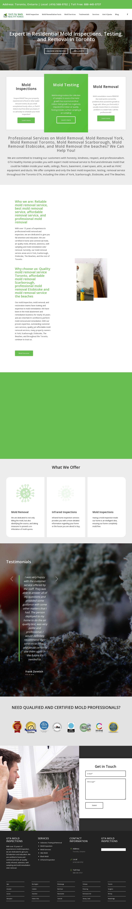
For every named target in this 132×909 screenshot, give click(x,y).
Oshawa (85, 876)
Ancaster (9, 881)
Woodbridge (111, 891)
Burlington (35, 876)
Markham (60, 881)
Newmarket (60, 886)
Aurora (8, 886)
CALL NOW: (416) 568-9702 (56, 51)
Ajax (8, 876)
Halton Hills (35, 891)
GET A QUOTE (79, 51)
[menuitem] (20, 14)
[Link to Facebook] (127, 14)
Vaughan (110, 881)
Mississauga (60, 876)
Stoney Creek (86, 891)
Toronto (110, 876)
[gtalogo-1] (15, 14)
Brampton (9, 891)
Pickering (85, 881)
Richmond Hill (87, 886)
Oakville (59, 891)
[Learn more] (26, 120)
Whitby (110, 886)
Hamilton (34, 886)
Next (57, 579)
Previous (12, 579)
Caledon (34, 881)
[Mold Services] (24, 353)
